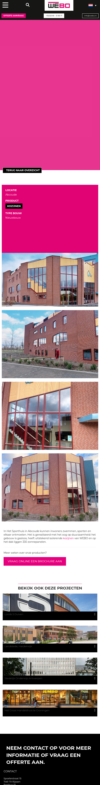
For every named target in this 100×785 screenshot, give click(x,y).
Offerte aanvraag (13, 16)
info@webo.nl (90, 16)
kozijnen (68, 538)
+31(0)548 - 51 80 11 (54, 16)
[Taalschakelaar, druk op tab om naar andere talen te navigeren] (92, 5)
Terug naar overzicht (22, 170)
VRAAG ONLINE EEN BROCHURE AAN (35, 561)
